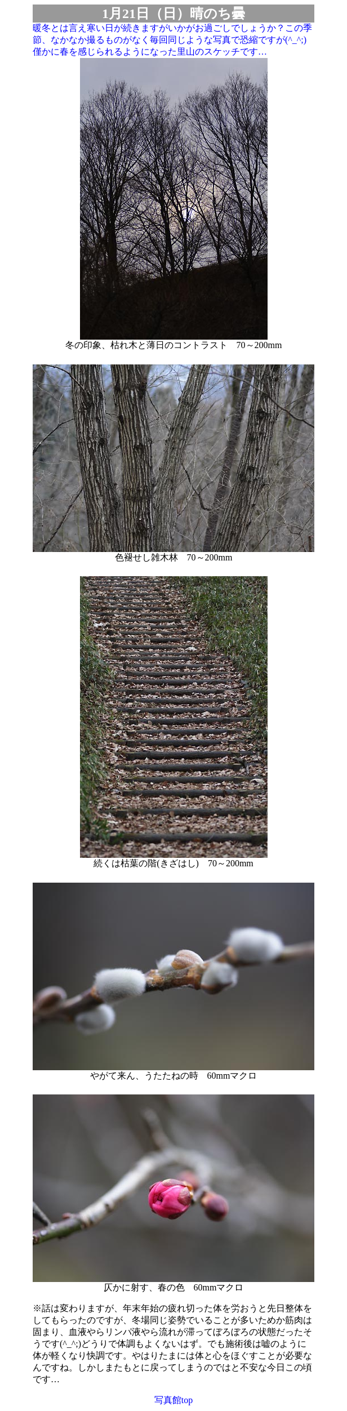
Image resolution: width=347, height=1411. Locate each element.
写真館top (173, 1400)
